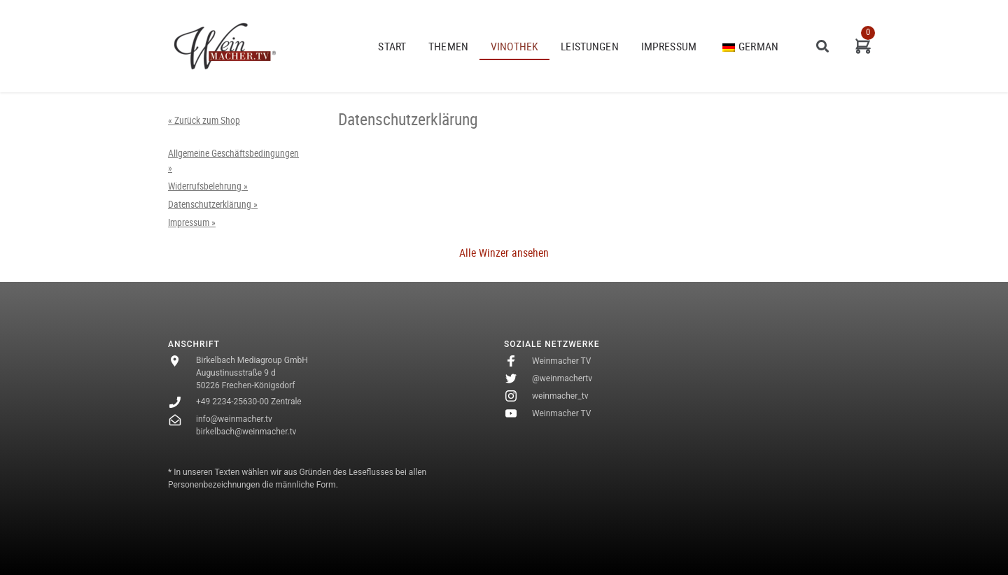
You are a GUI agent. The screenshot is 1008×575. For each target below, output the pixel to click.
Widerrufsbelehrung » (208, 186)
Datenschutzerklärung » (213, 204)
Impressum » (192, 222)
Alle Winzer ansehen (504, 252)
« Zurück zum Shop (204, 120)
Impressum (668, 46)
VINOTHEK (514, 46)
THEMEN (448, 46)
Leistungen (590, 46)
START (392, 46)
